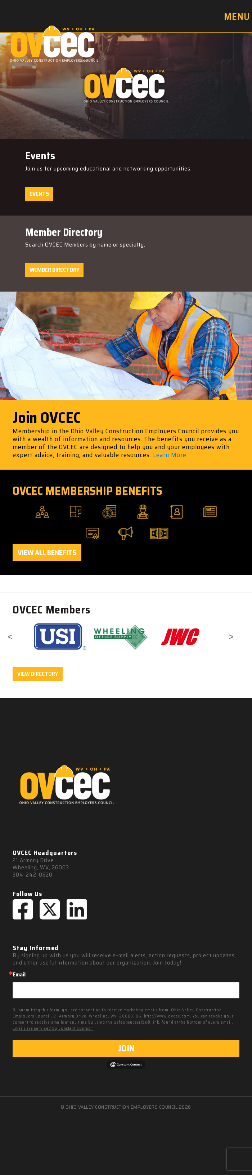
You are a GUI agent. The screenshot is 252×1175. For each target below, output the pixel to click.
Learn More (169, 455)
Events (39, 193)
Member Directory (54, 269)
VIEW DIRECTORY (37, 673)
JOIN (126, 1048)
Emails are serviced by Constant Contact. (53, 1028)
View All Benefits (47, 552)
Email (19, 974)
